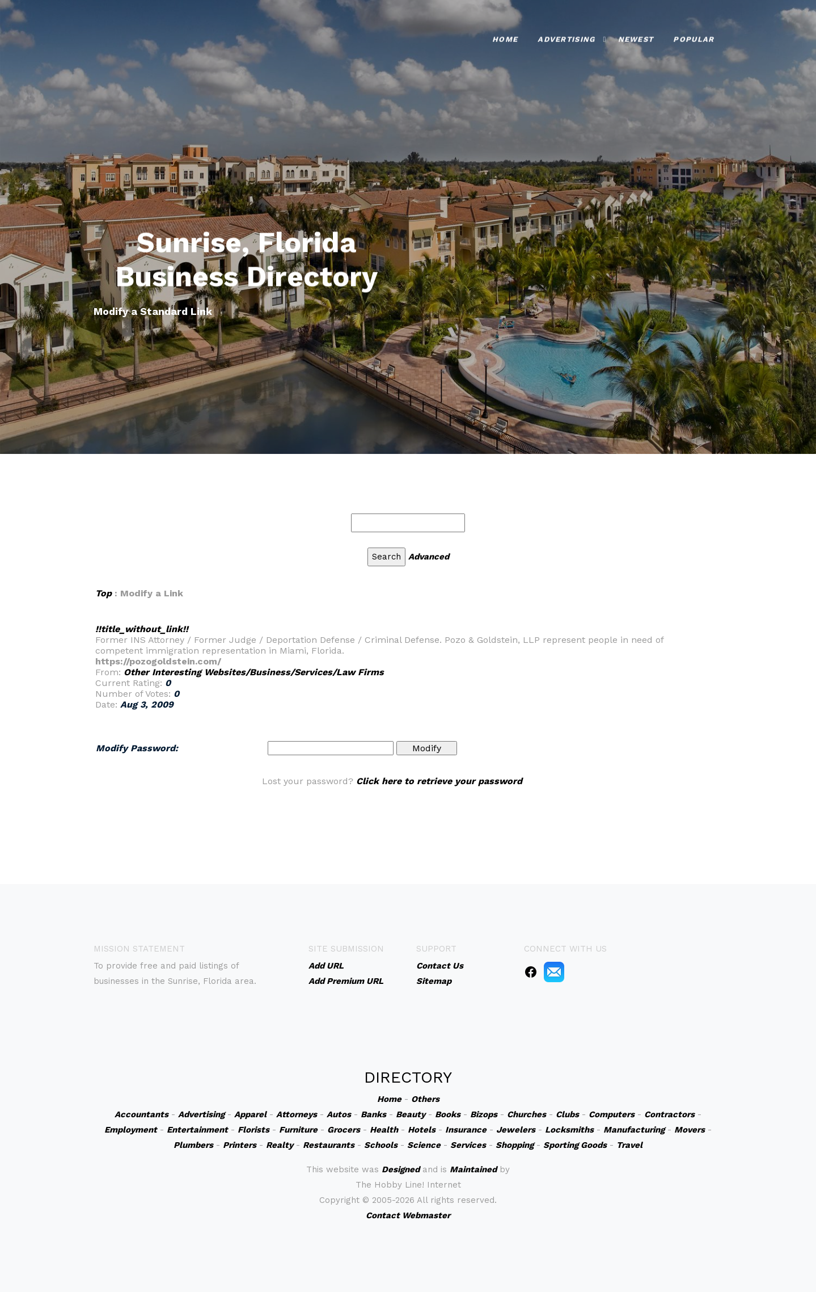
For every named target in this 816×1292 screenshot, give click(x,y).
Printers (239, 1145)
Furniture (298, 1130)
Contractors (669, 1114)
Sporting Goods (575, 1145)
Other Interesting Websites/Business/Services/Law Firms (254, 672)
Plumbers (193, 1145)
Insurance (466, 1130)
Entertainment (197, 1130)
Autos (339, 1114)
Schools (381, 1145)
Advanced (428, 557)
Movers (689, 1130)
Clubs (567, 1114)
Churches (526, 1114)
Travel (629, 1145)
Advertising (566, 37)
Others (425, 1099)
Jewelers (515, 1130)
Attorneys (296, 1114)
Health (384, 1130)
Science (424, 1145)
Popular (693, 37)
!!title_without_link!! (141, 629)
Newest (636, 37)
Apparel (250, 1114)
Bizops (483, 1114)
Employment (130, 1130)
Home (505, 37)
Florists (253, 1130)
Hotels (422, 1130)
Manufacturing (634, 1130)
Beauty (410, 1114)
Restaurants (328, 1145)
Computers (612, 1114)
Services (468, 1145)
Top (103, 593)
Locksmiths (569, 1130)
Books (447, 1114)
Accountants (141, 1114)
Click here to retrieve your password (439, 781)
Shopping (515, 1145)
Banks (373, 1114)
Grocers (343, 1130)
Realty (279, 1145)
